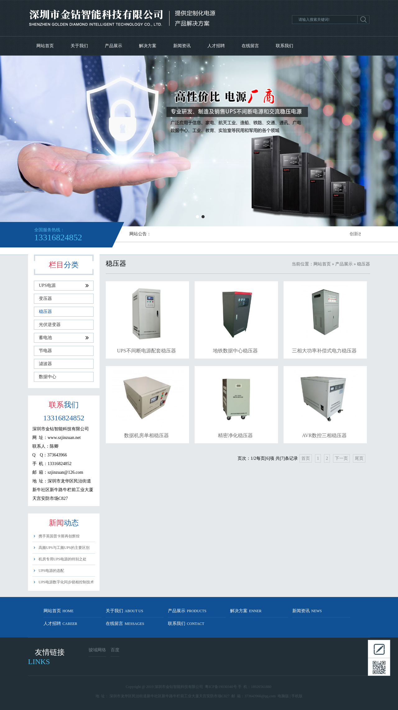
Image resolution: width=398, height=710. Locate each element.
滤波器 (45, 363)
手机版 (297, 696)
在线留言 (250, 45)
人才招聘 (216, 45)
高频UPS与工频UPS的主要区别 (64, 547)
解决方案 (147, 45)
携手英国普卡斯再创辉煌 (59, 536)
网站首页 (45, 45)
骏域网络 (97, 650)
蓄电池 (64, 337)
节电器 (45, 350)
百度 (115, 650)
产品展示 (113, 45)
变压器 (45, 298)
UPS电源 (64, 285)
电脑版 (283, 696)
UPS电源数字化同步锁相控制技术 (66, 582)
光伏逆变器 (50, 324)
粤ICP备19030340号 (221, 687)
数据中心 (47, 376)
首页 (305, 458)
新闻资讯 (182, 45)
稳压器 (45, 311)
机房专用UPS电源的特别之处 (62, 559)
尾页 (359, 458)
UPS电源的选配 (51, 570)
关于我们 (79, 45)
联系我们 (284, 45)
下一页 (341, 458)
